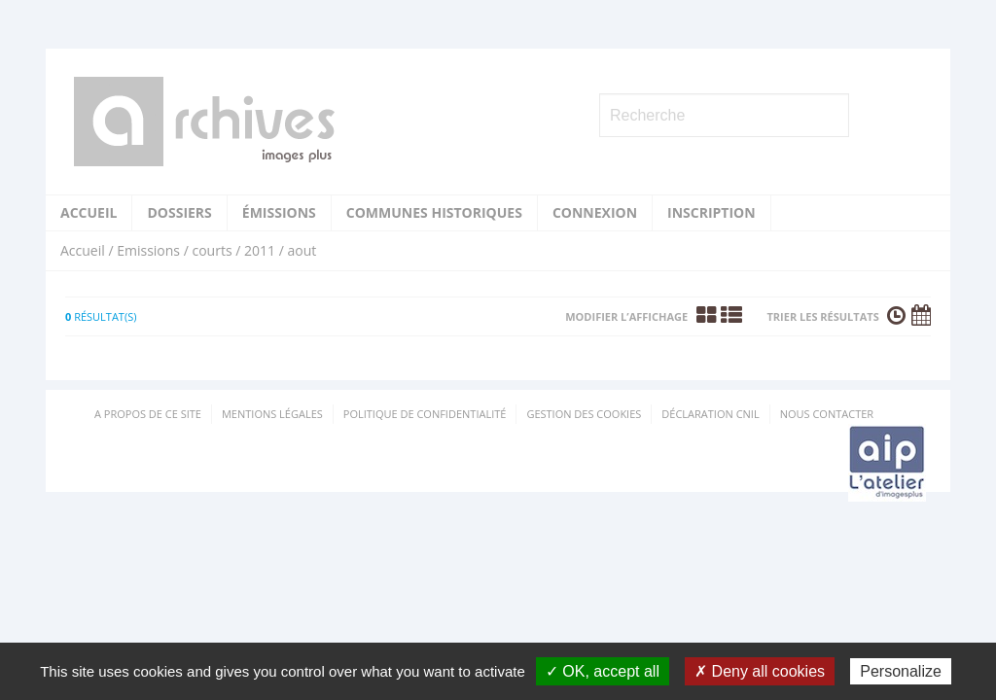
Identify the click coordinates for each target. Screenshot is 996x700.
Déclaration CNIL (710, 413)
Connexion (594, 212)
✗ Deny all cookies (759, 671)
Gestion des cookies (583, 413)
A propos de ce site (147, 413)
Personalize (901, 671)
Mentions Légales (272, 413)
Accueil (88, 212)
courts (211, 250)
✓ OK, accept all (602, 671)
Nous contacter (826, 413)
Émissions (279, 212)
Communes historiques (434, 212)
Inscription (711, 212)
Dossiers (179, 212)
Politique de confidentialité (425, 413)
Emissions (148, 250)
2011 (259, 250)
